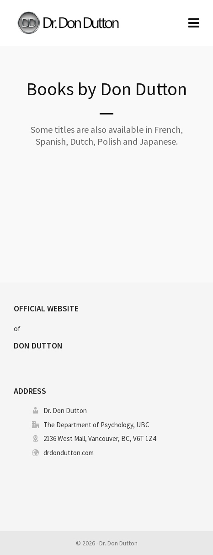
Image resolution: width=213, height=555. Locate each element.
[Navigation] (193, 23)
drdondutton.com (68, 452)
